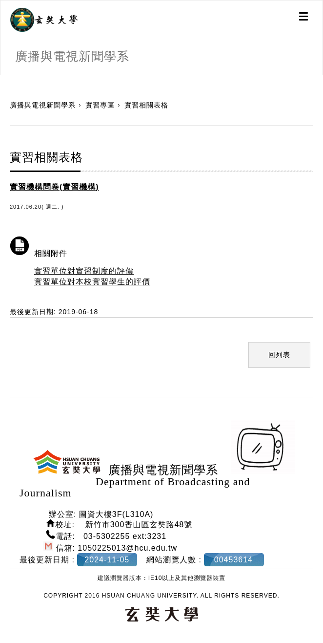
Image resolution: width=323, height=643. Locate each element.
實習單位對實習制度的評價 (84, 271)
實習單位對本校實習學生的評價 (92, 282)
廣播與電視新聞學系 (43, 105)
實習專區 (100, 105)
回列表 (279, 355)
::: (3, 80)
